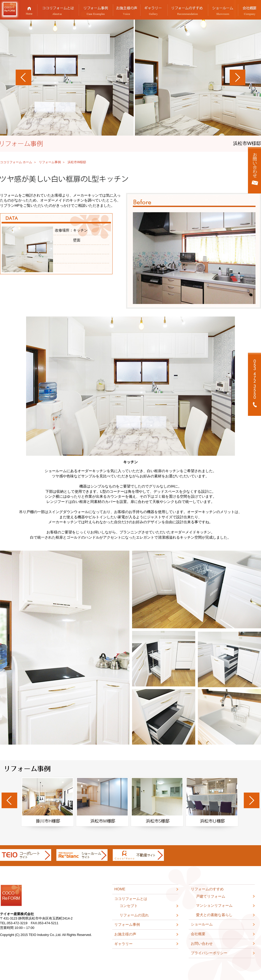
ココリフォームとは (58, 10)
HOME (29, 10)
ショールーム (223, 10)
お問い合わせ (202, 943)
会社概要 (198, 934)
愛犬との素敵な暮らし (214, 915)
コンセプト (129, 906)
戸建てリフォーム (210, 896)
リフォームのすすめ (188, 10)
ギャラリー (154, 10)
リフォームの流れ (134, 915)
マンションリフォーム (214, 905)
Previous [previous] (9, 800)
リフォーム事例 (96, 10)
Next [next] (251, 800)
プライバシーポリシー (209, 953)
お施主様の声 (126, 10)
